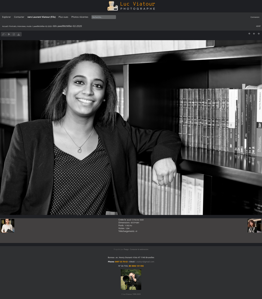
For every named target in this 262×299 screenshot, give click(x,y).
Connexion (255, 17)
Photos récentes (79, 16)
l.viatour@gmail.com (145, 261)
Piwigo (126, 249)
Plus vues (63, 16)
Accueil (5, 26)
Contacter (19, 16)
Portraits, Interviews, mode (20, 26)
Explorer (6, 16)
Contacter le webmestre (139, 249)
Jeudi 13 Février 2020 (135, 220)
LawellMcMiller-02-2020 (42, 26)
